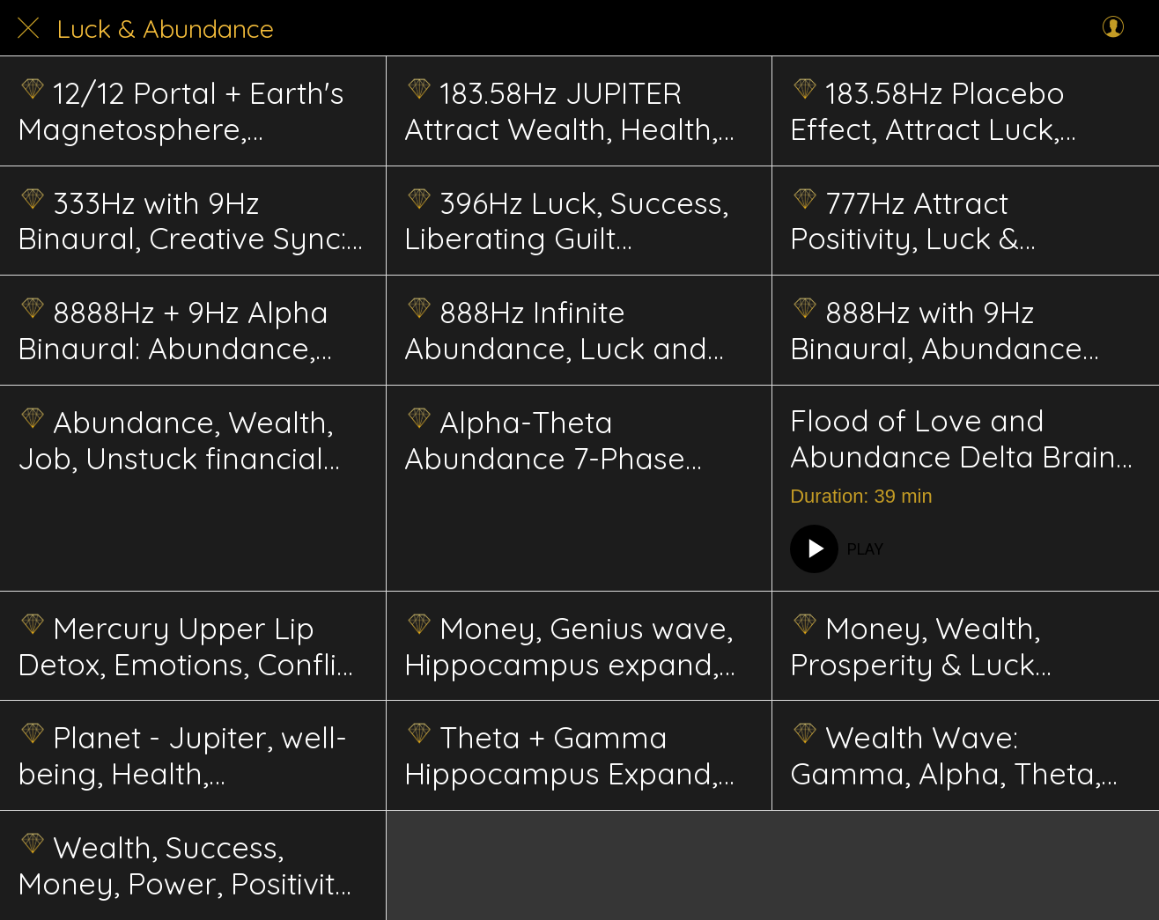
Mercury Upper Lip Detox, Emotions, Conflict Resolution (190, 646)
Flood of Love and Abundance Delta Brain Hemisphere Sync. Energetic (953, 439)
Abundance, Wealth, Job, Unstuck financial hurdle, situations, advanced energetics (175, 440)
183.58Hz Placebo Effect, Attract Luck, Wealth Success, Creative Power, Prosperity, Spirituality (964, 111)
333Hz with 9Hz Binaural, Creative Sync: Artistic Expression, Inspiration (182, 221)
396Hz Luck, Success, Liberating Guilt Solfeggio (566, 221)
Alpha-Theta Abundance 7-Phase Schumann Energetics (555, 440)
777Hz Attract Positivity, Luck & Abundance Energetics (947, 221)
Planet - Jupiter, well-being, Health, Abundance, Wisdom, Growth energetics (182, 755)
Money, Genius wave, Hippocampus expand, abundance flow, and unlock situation (568, 646)
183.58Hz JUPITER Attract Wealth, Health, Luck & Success (561, 111)
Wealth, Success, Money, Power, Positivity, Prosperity (188, 865)
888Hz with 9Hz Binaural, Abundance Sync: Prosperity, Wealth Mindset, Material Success (958, 330)
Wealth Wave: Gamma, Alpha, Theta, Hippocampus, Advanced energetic (945, 755)
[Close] (28, 28)
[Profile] (1113, 28)
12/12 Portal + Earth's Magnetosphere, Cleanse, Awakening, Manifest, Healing (181, 111)
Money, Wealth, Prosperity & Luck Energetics (915, 646)
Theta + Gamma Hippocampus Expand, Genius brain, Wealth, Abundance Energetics (561, 755)
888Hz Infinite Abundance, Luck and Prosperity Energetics (555, 330)
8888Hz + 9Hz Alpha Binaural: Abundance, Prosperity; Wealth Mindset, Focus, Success (183, 330)
